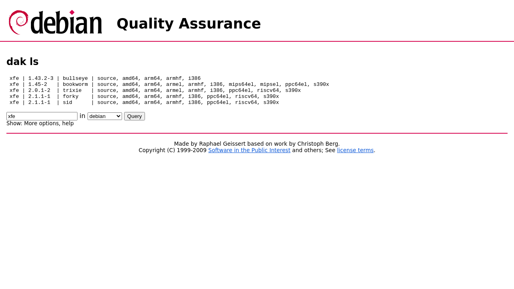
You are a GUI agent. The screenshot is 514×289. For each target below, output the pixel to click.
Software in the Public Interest (249, 156)
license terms (355, 156)
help (68, 129)
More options (41, 129)
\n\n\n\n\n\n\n (105, 122)
